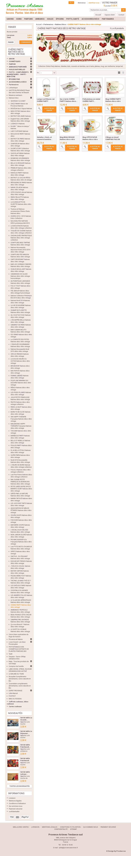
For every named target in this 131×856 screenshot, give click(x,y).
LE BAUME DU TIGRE (16, 674)
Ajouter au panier (49, 109)
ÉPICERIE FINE (14, 79)
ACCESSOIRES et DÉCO (17, 82)
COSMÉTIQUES (14, 61)
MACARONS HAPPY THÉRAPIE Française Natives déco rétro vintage (21, 426)
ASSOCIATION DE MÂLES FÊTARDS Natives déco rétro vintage (21, 510)
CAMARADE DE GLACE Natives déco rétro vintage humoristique (20, 276)
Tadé (10, 654)
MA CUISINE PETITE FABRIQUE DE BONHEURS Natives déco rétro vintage (20, 482)
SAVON (11, 59)
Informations (16, 793)
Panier (12, 27)
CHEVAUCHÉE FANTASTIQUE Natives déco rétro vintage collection (21, 238)
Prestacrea (121, 851)
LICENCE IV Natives (18, 124)
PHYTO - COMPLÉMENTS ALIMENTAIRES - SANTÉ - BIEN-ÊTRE (18, 74)
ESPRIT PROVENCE (15, 691)
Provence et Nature (16, 639)
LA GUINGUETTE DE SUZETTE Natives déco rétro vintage (21, 204)
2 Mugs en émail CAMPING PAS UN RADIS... (112, 139)
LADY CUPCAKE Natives (19, 131)
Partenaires (14, 85)
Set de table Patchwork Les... (25, 760)
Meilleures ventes (21, 827)
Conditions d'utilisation (17, 803)
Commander (26, 42)
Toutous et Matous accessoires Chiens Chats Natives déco (20, 211)
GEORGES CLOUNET (18, 101)
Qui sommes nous (15, 806)
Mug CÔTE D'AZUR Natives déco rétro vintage (90, 139)
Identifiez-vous (94, 3)
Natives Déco (14, 98)
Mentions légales (15, 801)
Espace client (110, 15)
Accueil (39, 24)
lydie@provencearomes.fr (68, 848)
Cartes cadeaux (15, 706)
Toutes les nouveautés (19, 786)
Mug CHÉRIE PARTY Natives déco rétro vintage (113, 101)
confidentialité (14, 811)
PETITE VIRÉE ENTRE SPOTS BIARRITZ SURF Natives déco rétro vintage (21, 489)
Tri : (38, 73)
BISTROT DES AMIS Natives (21, 116)
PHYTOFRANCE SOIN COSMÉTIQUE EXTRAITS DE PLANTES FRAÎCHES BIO (19, 649)
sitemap (73, 829)
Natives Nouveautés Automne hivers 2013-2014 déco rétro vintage (20, 249)
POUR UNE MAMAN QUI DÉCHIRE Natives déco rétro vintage (21, 383)
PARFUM (12, 64)
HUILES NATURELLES (17, 69)
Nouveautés (15, 713)
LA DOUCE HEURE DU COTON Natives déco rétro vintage (20, 361)
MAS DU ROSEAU (15, 699)
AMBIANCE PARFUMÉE (18, 67)
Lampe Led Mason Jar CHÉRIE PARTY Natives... (46, 101)
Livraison (12, 798)
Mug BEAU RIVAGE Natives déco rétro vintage (67, 139)
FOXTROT (12, 696)
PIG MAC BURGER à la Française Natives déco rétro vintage (21, 542)
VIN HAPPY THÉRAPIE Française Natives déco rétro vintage (21, 419)
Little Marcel (13, 693)
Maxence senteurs (15, 95)
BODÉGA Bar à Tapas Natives (21, 108)
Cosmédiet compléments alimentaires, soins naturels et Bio (20, 686)
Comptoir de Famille (16, 666)
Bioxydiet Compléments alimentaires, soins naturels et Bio (20, 679)
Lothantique (13, 88)
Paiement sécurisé (15, 809)
